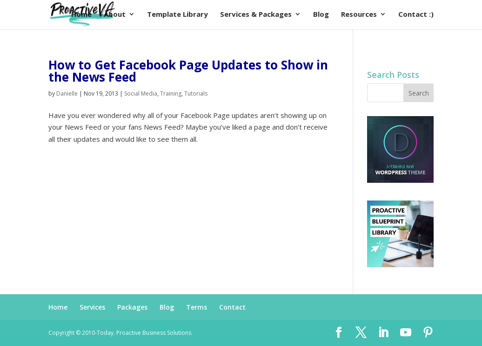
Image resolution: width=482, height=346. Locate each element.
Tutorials (196, 93)
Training (170, 93)
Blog (167, 307)
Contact (232, 307)
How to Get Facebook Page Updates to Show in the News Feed (188, 70)
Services (92, 307)
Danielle (67, 93)
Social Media (140, 93)
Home (57, 307)
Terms (196, 307)
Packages (132, 307)
